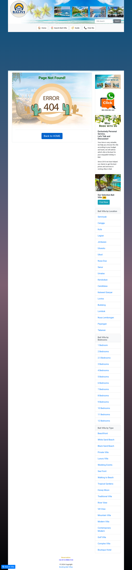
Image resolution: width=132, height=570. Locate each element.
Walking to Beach (106, 477)
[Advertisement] (66, 51)
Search (117, 21)
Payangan (102, 323)
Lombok (101, 311)
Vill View (101, 508)
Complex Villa (104, 543)
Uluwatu (101, 248)
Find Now (103, 202)
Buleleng (102, 304)
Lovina (101, 298)
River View (102, 502)
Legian (101, 235)
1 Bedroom (103, 345)
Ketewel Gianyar (105, 292)
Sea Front (102, 471)
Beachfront (103, 433)
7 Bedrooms (103, 389)
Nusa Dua (102, 260)
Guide (76, 27)
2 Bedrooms (103, 351)
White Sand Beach (106, 439)
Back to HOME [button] (52, 135)
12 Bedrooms (104, 420)
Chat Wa (90, 27)
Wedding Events (105, 464)
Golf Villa (102, 537)
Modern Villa (103, 521)
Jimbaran (102, 241)
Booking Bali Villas (66, 567)
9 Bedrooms (103, 401)
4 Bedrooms (103, 370)
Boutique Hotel (104, 549)
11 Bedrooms (104, 414)
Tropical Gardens (105, 483)
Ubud (100, 254)
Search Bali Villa (58, 27)
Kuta (100, 229)
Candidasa (103, 285)
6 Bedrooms (103, 382)
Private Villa (103, 452)
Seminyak (102, 216)
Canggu (101, 222)
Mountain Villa (104, 515)
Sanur (100, 267)
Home (40, 27)
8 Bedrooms (103, 395)
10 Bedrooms (104, 408)
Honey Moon (103, 489)
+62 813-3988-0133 (66, 559)
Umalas (101, 273)
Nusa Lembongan (106, 317)
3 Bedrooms (103, 364)
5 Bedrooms (103, 376)
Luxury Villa (103, 458)
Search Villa (8, 567)
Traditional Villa (105, 496)
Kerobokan (103, 279)
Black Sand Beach (106, 445)
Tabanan (102, 330)
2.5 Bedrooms (104, 357)
